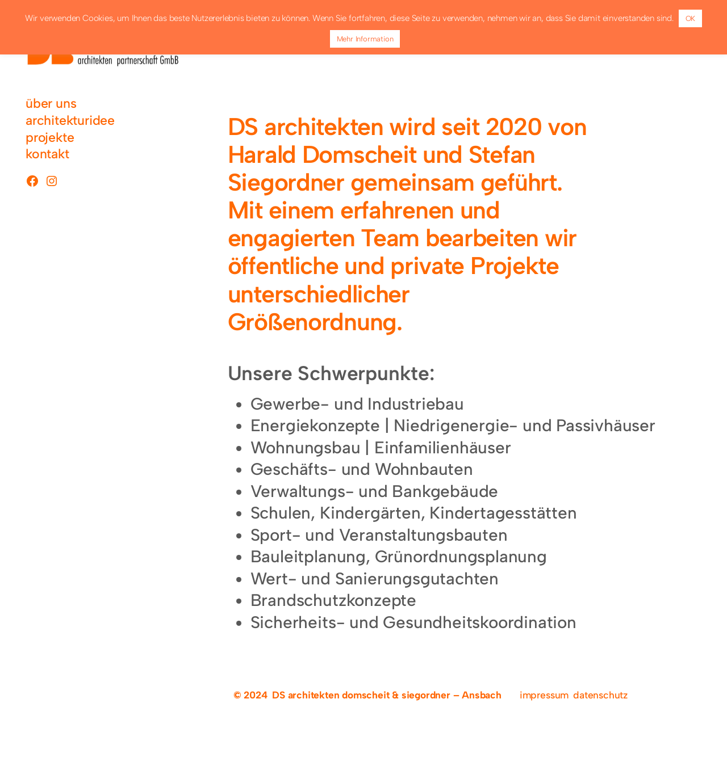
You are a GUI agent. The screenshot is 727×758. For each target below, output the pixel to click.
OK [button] (691, 18)
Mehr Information (365, 39)
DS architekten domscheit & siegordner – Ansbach (387, 695)
